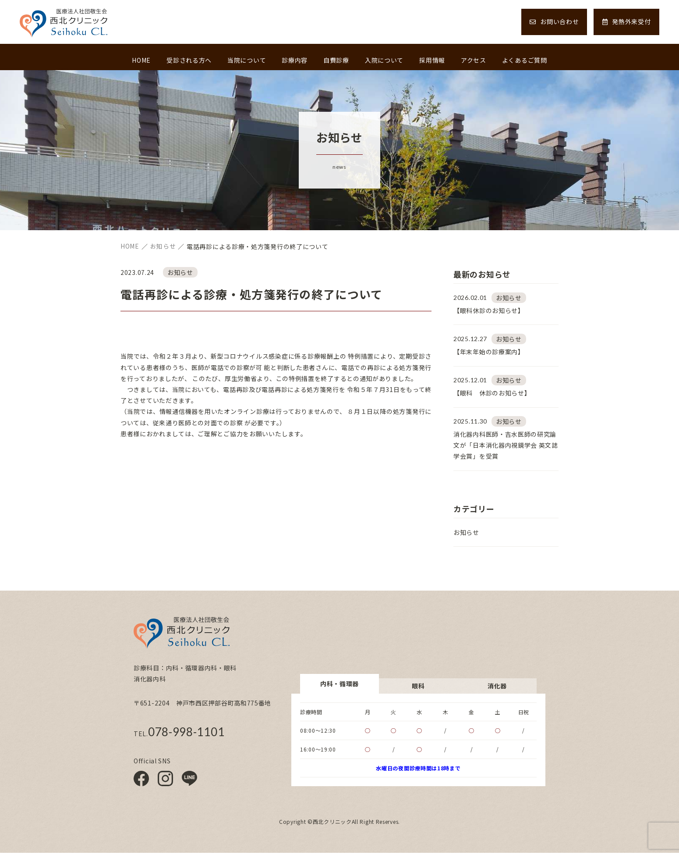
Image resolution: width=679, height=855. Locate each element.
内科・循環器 (339, 685)
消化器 (497, 687)
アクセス (473, 60)
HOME (141, 60)
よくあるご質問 (524, 60)
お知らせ (466, 534)
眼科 (418, 687)
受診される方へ (189, 60)
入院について (384, 60)
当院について (246, 60)
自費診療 (336, 60)
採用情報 (432, 60)
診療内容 (295, 60)
